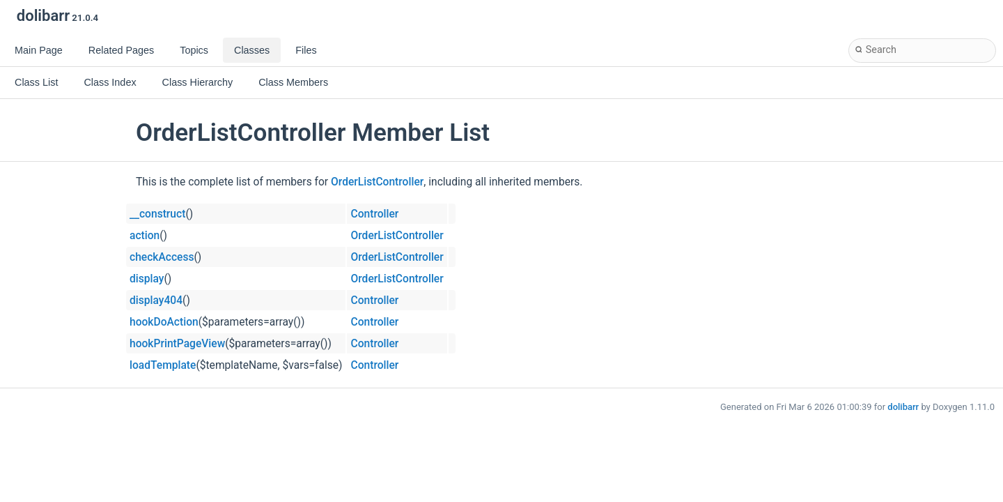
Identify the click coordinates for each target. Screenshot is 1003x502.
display (147, 279)
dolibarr (903, 407)
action (145, 235)
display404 (156, 300)
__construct (157, 214)
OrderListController (377, 182)
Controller (374, 214)
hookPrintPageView (177, 343)
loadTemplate (163, 365)
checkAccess (162, 257)
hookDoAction (164, 322)
